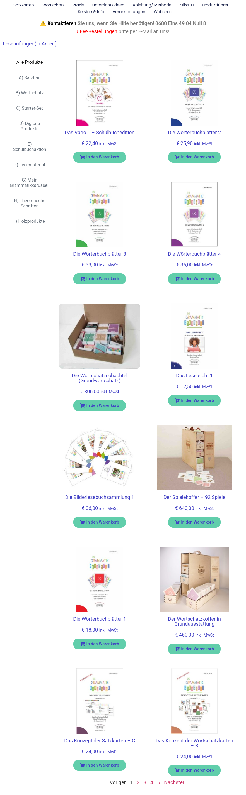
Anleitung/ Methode (152, 5)
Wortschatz (53, 5)
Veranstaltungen (129, 11)
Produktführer (215, 5)
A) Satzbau (29, 77)
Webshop (163, 11)
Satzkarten (23, 5)
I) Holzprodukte (30, 221)
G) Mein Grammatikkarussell (30, 182)
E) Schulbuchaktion (29, 146)
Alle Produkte (29, 62)
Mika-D (187, 5)
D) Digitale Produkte (29, 126)
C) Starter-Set (29, 108)
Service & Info (91, 11)
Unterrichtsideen (108, 5)
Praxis (78, 5)
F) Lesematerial (29, 164)
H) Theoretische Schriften (29, 203)
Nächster (174, 782)
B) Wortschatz (30, 93)
